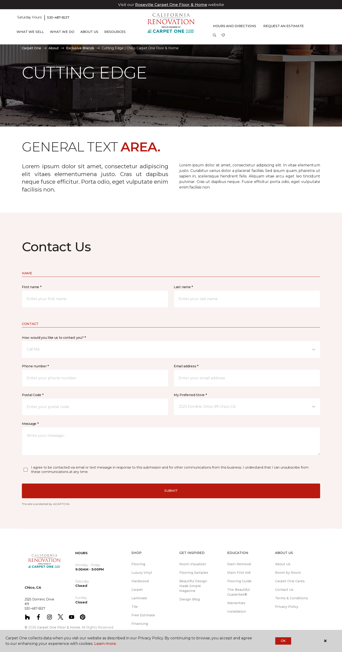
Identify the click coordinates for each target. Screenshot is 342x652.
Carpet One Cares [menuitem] (290, 581)
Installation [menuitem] (236, 611)
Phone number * (35, 366)
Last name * (183, 287)
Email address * (186, 366)
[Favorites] (223, 37)
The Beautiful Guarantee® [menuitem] (238, 592)
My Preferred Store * (190, 395)
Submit (171, 491)
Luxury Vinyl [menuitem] (141, 573)
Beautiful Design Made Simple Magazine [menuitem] (193, 586)
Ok (283, 641)
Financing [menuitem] (139, 624)
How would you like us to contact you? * (54, 337)
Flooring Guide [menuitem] (239, 581)
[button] (214, 37)
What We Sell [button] (30, 32)
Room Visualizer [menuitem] (192, 564)
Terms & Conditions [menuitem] (291, 598)
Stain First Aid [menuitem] (238, 573)
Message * (30, 423)
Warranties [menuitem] (236, 603)
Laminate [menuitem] (139, 598)
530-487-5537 (58, 17)
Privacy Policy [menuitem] (286, 607)
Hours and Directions (234, 26)
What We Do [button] (62, 32)
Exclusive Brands (80, 48)
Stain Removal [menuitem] (239, 564)
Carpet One (31, 48)
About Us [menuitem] (282, 564)
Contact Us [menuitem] (284, 590)
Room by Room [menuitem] (288, 573)
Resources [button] (115, 32)
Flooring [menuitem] (138, 564)
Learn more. (105, 643)
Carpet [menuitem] (137, 590)
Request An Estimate (283, 26)
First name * (31, 287)
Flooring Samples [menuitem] (193, 573)
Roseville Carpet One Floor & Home (171, 4)
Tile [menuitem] (134, 607)
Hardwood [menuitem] (140, 581)
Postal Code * (32, 395)
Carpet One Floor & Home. (59, 627)
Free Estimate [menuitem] (143, 615)
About (54, 48)
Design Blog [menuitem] (189, 599)
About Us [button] (89, 32)
